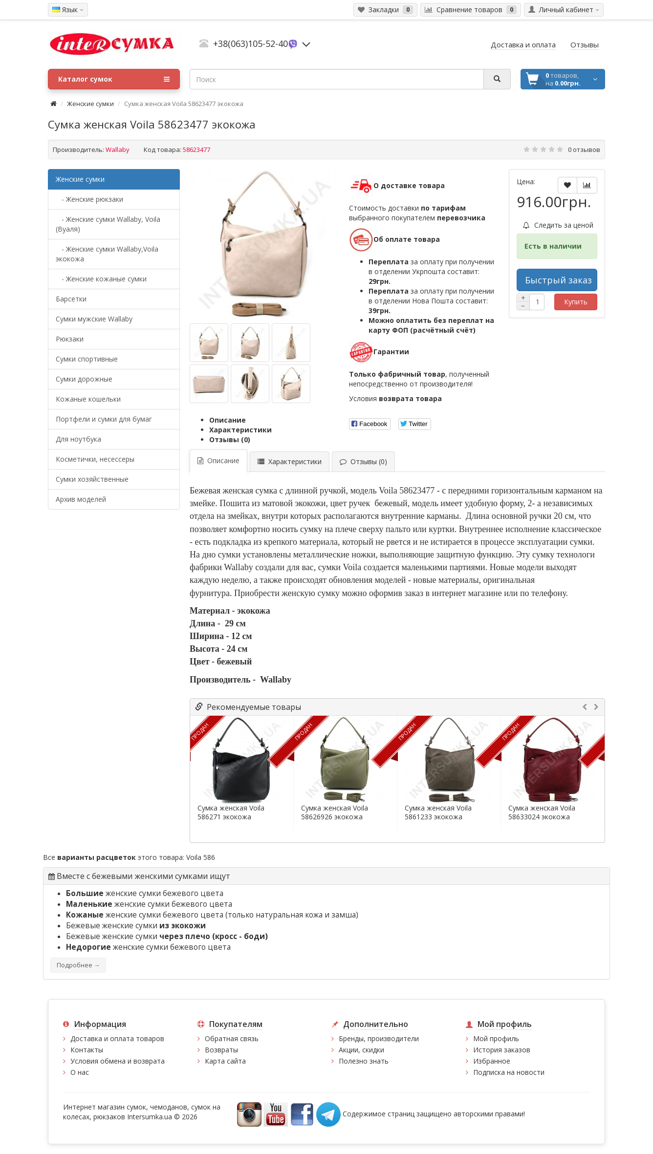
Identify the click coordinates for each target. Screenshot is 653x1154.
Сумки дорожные (84, 379)
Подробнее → (78, 965)
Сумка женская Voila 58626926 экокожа (334, 812)
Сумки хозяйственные (92, 479)
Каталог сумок (114, 79)
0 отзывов (584, 149)
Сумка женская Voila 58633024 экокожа (541, 812)
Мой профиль (496, 1038)
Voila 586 (200, 857)
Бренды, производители (379, 1038)
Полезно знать (364, 1061)
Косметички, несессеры (95, 459)
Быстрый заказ (558, 280)
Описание (227, 420)
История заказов (501, 1049)
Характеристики (240, 429)
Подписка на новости (508, 1072)
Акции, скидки (361, 1049)
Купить (576, 301)
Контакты (86, 1049)
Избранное (491, 1061)
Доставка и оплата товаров (117, 1038)
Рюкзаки (70, 338)
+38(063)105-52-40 (250, 43)
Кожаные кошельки (88, 399)
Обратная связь (232, 1038)
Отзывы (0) (229, 439)
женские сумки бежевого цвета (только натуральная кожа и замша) (212, 915)
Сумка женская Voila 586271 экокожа (230, 812)
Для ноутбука (78, 439)
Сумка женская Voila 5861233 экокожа (438, 812)
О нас (79, 1072)
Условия (395, 398)
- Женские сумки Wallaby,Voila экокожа (107, 253)
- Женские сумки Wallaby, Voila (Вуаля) (108, 224)
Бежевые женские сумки (136, 925)
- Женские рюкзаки (89, 199)
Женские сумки (90, 103)
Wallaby (118, 149)
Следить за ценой (558, 225)
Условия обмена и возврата (117, 1061)
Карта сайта (225, 1061)
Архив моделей (81, 499)
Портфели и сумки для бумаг (104, 419)
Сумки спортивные (87, 358)
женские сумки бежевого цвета (144, 893)
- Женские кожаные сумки (101, 278)
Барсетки (71, 298)
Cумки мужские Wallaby (94, 318)
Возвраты (221, 1049)
